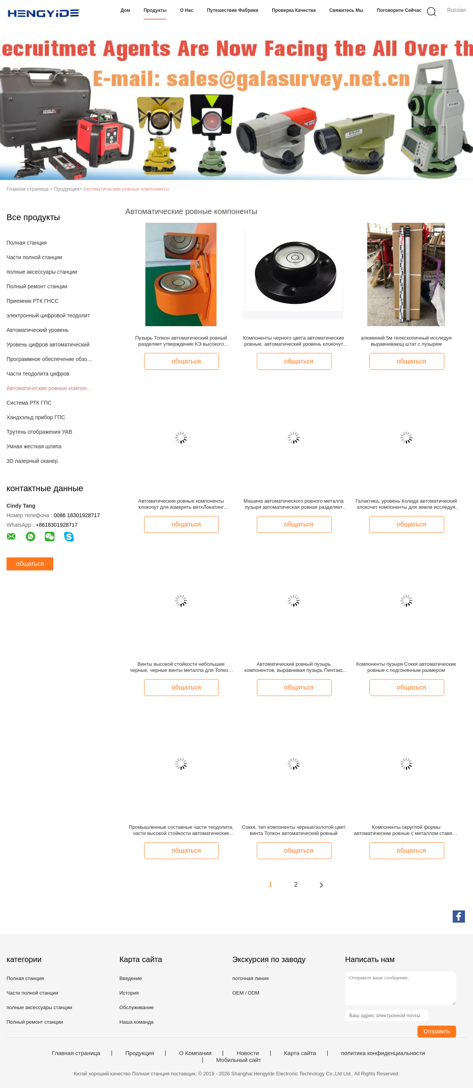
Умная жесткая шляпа (34, 446)
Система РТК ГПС (29, 403)
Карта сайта (300, 1053)
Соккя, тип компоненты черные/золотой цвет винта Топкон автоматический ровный (293, 830)
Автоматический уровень (38, 330)
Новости (247, 1053)
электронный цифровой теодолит (48, 315)
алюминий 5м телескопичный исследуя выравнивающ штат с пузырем (406, 341)
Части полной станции (34, 257)
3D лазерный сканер (32, 461)
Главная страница (76, 1053)
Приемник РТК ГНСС (33, 301)
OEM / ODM (245, 993)
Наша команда (136, 1022)
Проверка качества (293, 10)
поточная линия (250, 978)
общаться (30, 563)
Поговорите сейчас (399, 10)
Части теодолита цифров (38, 374)
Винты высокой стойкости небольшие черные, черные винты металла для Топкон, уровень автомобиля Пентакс (181, 667)
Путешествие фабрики (232, 10)
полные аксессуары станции (42, 272)
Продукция (139, 1053)
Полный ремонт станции (37, 286)
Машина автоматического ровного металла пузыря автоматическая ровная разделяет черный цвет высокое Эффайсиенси (294, 504)
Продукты (155, 10)
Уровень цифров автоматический (48, 344)
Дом (125, 10)
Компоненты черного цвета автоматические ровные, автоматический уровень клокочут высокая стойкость (293, 341)
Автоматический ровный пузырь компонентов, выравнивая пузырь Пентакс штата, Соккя (293, 667)
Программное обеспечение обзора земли (50, 359)
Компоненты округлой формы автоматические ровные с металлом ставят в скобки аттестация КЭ (406, 830)
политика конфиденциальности (383, 1053)
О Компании (195, 1053)
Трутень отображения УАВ (39, 432)
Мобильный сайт (238, 1060)
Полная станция (27, 243)
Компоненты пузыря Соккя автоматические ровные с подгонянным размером (406, 667)
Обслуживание (136, 1007)
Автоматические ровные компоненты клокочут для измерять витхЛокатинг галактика (181, 504)
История (128, 993)
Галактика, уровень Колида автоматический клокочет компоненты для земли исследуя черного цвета (406, 504)
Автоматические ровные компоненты (126, 189)
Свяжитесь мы (346, 10)
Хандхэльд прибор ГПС (36, 417)
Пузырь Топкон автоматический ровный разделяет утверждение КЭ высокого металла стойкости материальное (181, 341)
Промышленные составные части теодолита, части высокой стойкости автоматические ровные (181, 830)
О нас (187, 10)
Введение (130, 978)
